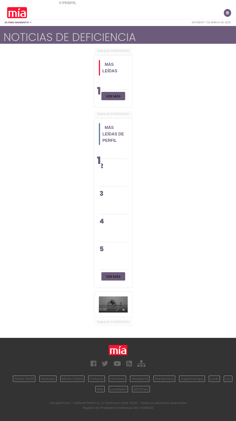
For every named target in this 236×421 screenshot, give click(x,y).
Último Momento (18, 22)
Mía (100, 389)
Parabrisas (164, 378)
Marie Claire (72, 378)
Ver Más (113, 96)
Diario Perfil (24, 378)
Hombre (117, 378)
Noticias (48, 378)
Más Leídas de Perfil (113, 134)
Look (214, 378)
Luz (228, 378)
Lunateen (118, 389)
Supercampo (192, 378)
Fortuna (96, 378)
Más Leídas (109, 67)
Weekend (140, 378)
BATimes (141, 389)
